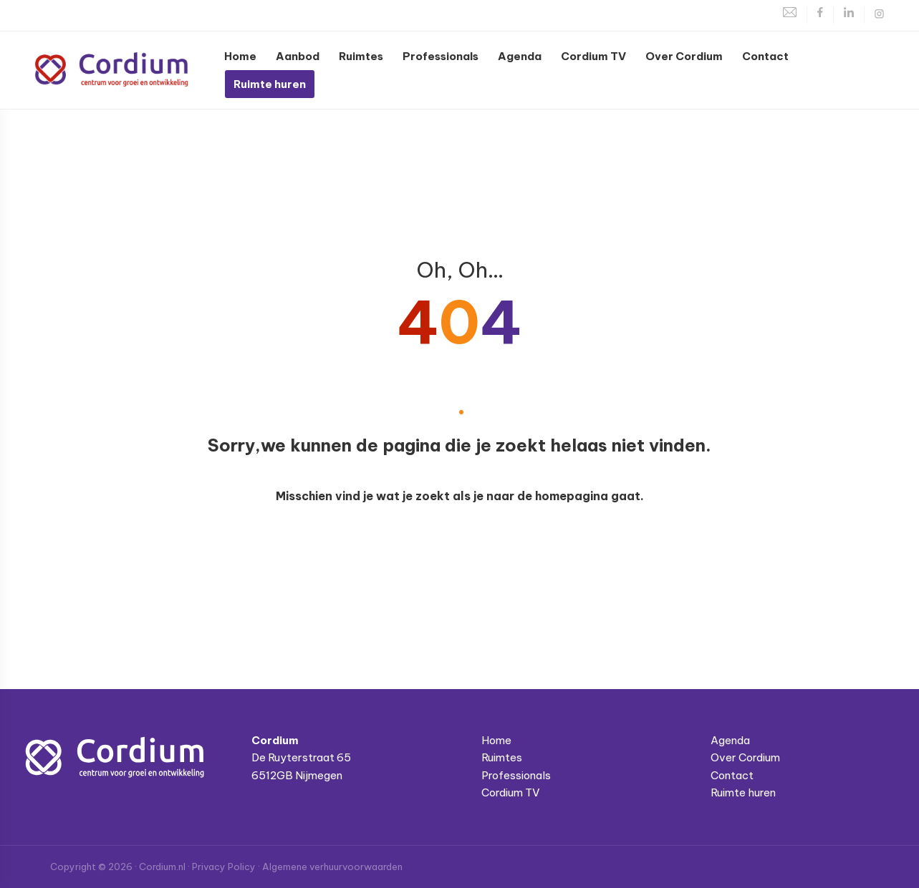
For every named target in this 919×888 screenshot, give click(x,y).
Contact (732, 775)
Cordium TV (510, 792)
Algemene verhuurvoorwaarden (332, 866)
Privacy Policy (224, 866)
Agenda (730, 740)
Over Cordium (745, 757)
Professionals (516, 775)
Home (496, 740)
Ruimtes (501, 757)
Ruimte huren (743, 792)
